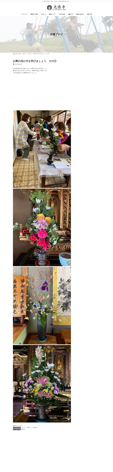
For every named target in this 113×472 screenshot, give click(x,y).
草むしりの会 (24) (81, 97)
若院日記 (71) (80, 94)
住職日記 (29, 427)
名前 (15, 464)
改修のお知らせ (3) (81, 82)
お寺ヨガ (23, 427)
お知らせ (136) (80, 63)
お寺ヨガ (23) (80, 60)
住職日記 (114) (80, 72)
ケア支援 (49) (80, 70)
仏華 (24, 429)
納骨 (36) (79, 91)
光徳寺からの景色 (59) (82, 76)
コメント (16, 442)
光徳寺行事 (34, 427)
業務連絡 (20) (80, 88)
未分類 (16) (79, 85)
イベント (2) (80, 66)
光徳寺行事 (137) (81, 79)
